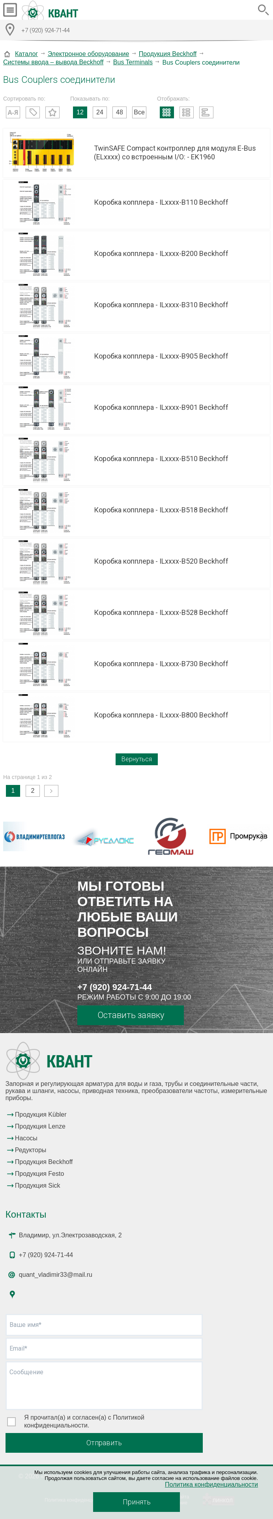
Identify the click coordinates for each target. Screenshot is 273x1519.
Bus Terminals (133, 62)
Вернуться (137, 759)
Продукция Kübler (41, 1114)
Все (139, 112)
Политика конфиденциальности (211, 1484)
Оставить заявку (130, 1015)
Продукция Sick (37, 1185)
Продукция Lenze (40, 1126)
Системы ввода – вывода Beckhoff (53, 62)
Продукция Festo (39, 1173)
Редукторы (30, 1150)
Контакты (26, 1214)
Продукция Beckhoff (167, 53)
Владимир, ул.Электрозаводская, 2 (70, 1235)
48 (119, 112)
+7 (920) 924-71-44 (114, 987)
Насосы (26, 1138)
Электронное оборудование (88, 53)
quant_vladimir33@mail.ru (55, 1274)
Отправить (104, 1443)
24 (99, 112)
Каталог (26, 53)
